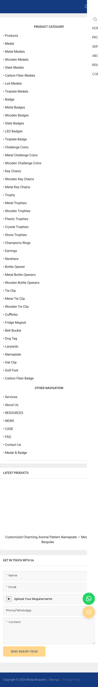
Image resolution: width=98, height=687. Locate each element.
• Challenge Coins (15, 147)
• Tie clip (9, 291)
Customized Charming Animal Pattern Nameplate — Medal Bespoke (47, 539)
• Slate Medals (13, 67)
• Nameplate (12, 354)
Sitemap (53, 679)
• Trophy (9, 195)
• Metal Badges (14, 107)
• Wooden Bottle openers (21, 283)
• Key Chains (12, 171)
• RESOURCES (13, 413)
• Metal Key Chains (16, 187)
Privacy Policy (71, 679)
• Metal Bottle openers (19, 275)
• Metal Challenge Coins (20, 155)
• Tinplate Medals (15, 91)
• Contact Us (12, 445)
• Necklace (10, 259)
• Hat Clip (10, 362)
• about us (10, 405)
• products (10, 36)
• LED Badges (13, 131)
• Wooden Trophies (16, 211)
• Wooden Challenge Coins (22, 163)
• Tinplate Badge (15, 139)
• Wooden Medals (15, 60)
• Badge (8, 99)
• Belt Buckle (12, 330)
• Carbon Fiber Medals (19, 75)
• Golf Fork (10, 370)
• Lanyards (10, 346)
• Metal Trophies (15, 203)
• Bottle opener (14, 267)
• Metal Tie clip (14, 299)
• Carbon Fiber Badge (18, 378)
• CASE (8, 429)
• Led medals (12, 83)
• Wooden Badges (16, 115)
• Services (10, 397)
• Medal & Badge (15, 453)
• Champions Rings (17, 243)
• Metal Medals (14, 52)
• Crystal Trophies (15, 227)
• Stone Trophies (15, 235)
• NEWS (8, 421)
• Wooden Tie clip (16, 307)
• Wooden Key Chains (18, 179)
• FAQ (7, 437)
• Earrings (10, 251)
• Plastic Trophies (15, 219)
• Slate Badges (13, 123)
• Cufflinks (10, 315)
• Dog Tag (10, 338)
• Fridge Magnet (14, 322)
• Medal (8, 44)
